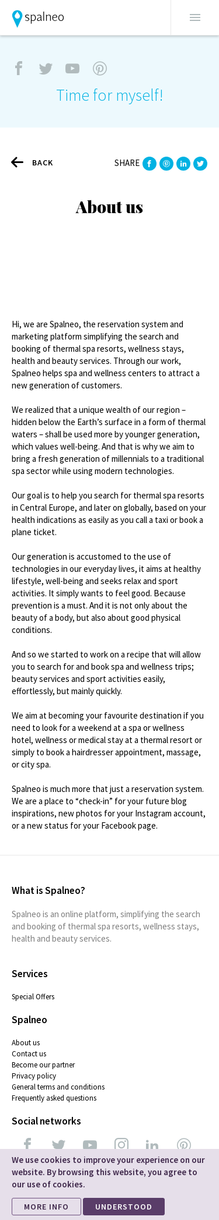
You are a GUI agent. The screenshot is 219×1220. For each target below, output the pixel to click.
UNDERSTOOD (123, 1206)
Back (32, 162)
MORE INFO (46, 1206)
